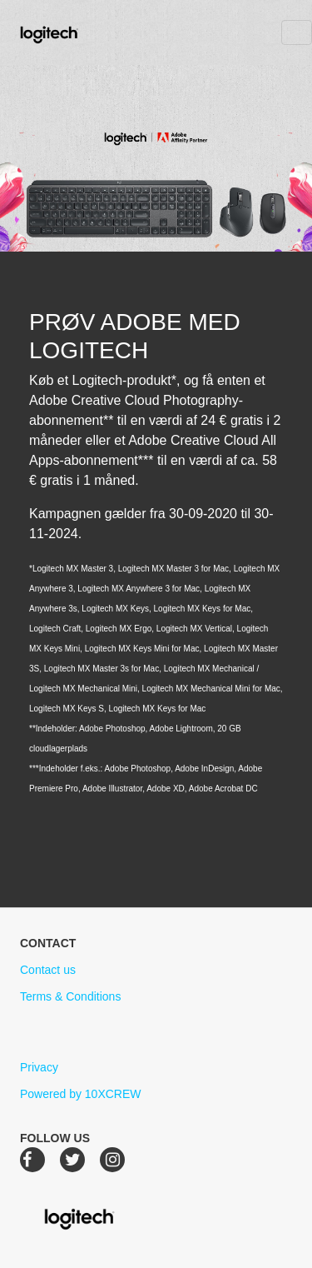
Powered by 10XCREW (80, 1094)
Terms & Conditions (70, 996)
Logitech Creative (73, 32)
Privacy (39, 1067)
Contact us (48, 969)
